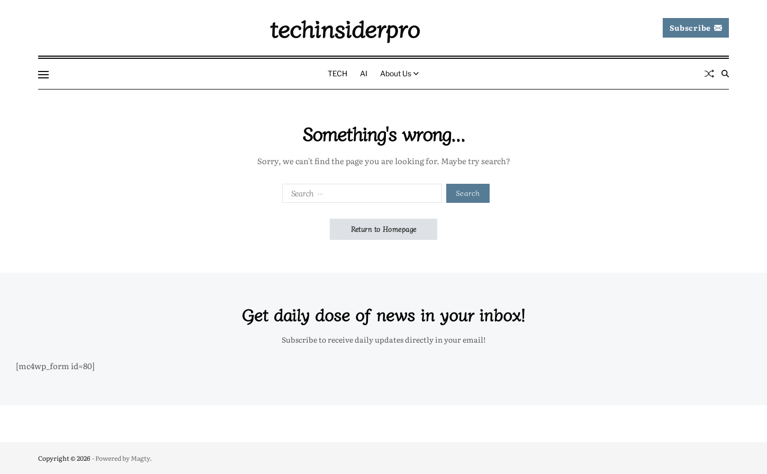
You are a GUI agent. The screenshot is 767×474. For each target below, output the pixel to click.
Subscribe (696, 27)
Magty (140, 458)
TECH (337, 73)
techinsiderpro (345, 28)
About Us (399, 73)
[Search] (725, 73)
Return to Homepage (384, 229)
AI (363, 73)
